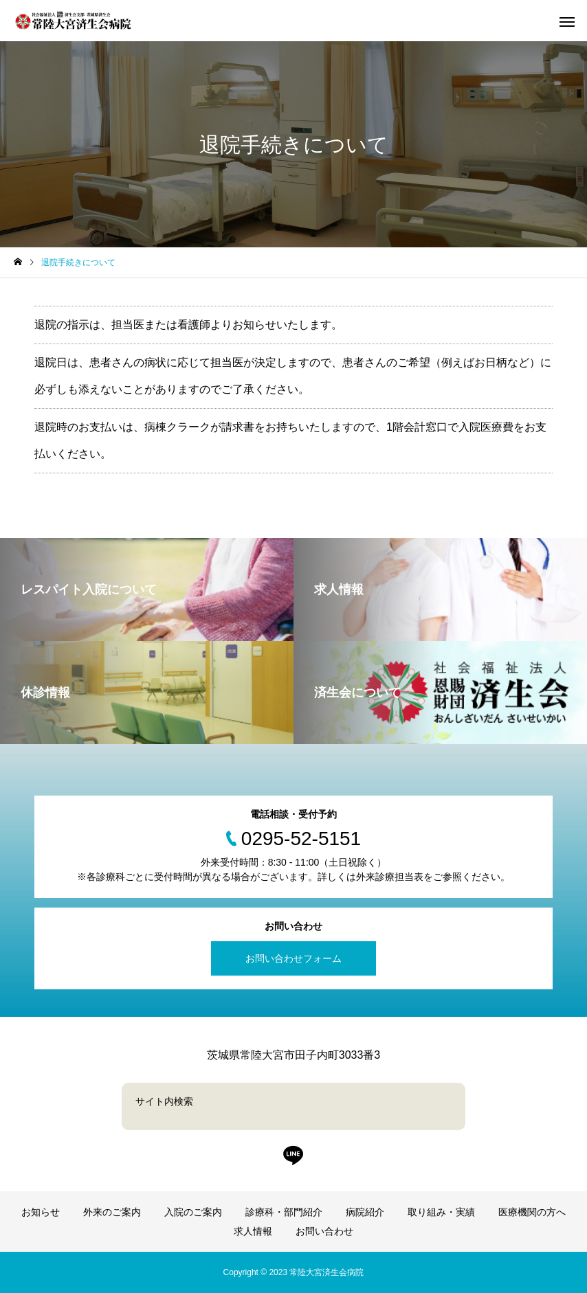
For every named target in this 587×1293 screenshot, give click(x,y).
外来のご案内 (112, 1211)
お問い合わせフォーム (293, 958)
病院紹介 (365, 1211)
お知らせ (40, 1211)
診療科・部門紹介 (283, 1211)
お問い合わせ (324, 1231)
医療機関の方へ (532, 1211)
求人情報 (253, 1231)
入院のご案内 (193, 1211)
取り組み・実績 (441, 1211)
